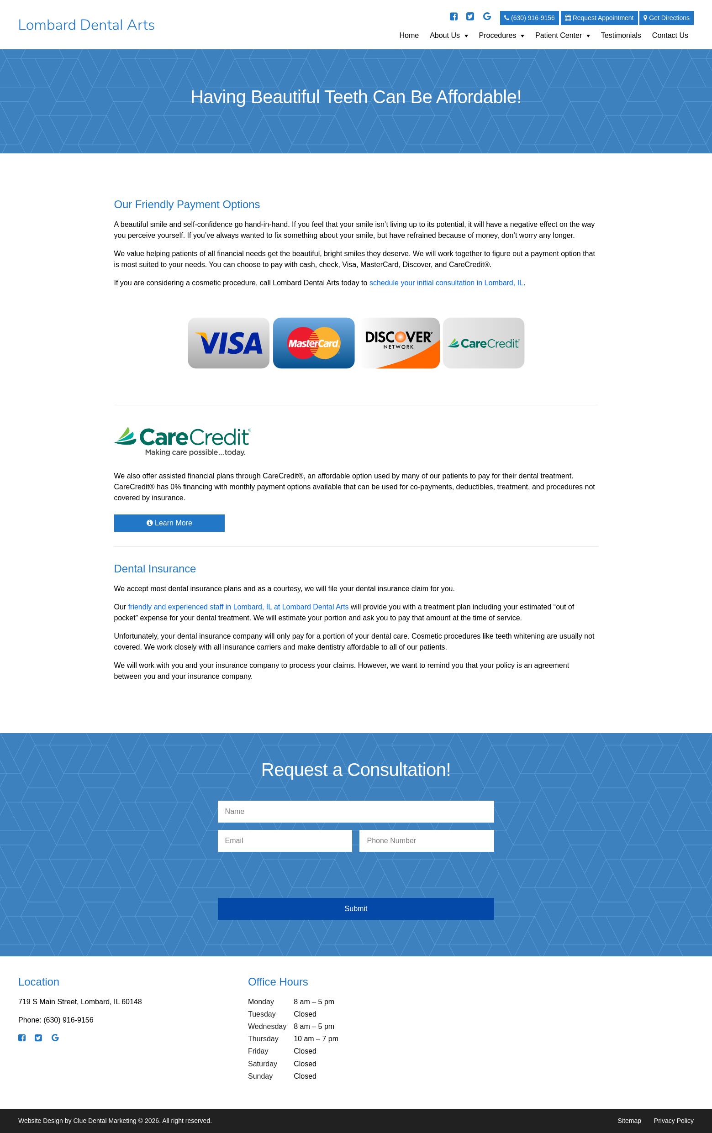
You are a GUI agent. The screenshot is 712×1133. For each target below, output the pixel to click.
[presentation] (357, 877)
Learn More (169, 523)
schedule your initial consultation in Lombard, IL (446, 283)
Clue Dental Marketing (105, 1120)
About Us (445, 35)
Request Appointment (599, 17)
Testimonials (621, 35)
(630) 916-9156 (529, 17)
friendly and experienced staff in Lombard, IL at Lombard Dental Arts (238, 607)
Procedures (498, 35)
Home (409, 35)
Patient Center (558, 35)
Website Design (40, 1120)
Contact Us (670, 35)
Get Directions (666, 17)
